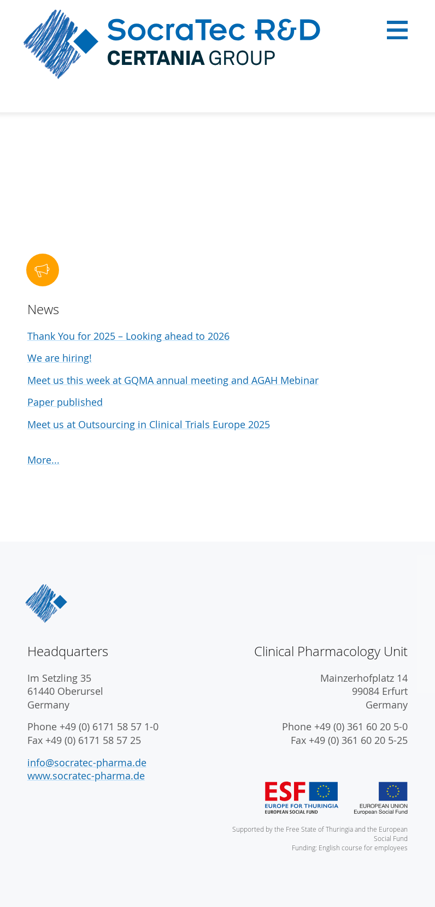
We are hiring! (59, 358)
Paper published (65, 402)
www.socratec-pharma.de (86, 776)
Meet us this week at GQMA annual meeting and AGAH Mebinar (173, 380)
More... (43, 460)
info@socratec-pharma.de (86, 762)
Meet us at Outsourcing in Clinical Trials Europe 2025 (148, 424)
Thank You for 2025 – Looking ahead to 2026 (128, 336)
